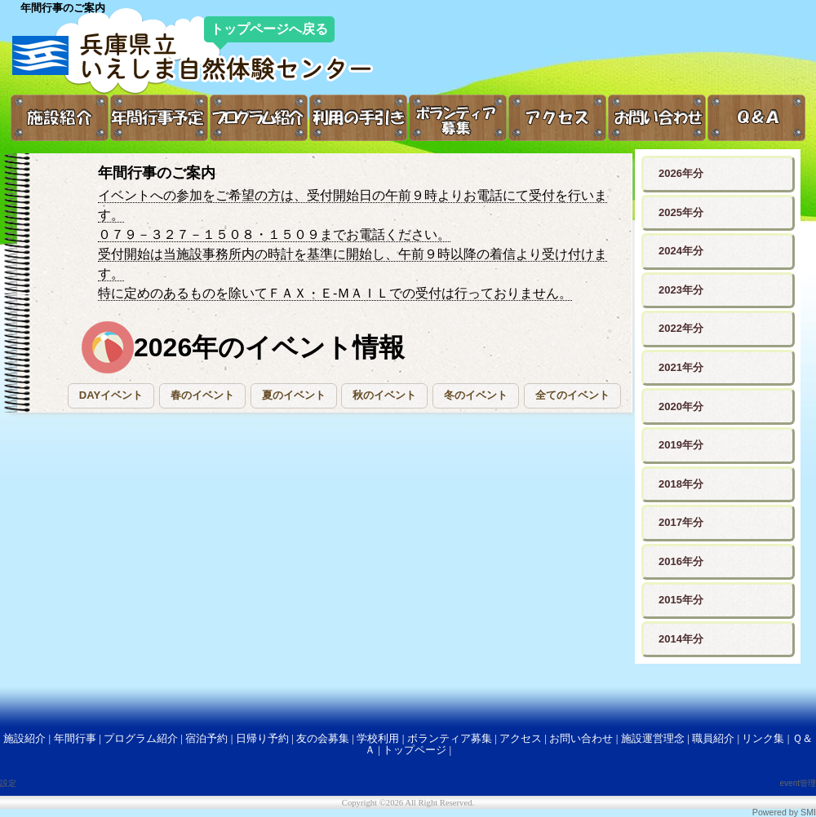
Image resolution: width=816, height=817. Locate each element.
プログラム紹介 (141, 738)
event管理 (798, 783)
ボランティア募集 (449, 738)
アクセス (520, 738)
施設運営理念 (653, 738)
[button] (111, 395)
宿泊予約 (206, 738)
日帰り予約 (262, 738)
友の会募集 (322, 738)
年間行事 (75, 738)
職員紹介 (713, 738)
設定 (8, 783)
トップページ (414, 750)
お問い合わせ (581, 738)
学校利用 (378, 738)
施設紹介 (24, 738)
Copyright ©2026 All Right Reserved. (408, 802)
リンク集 (763, 738)
